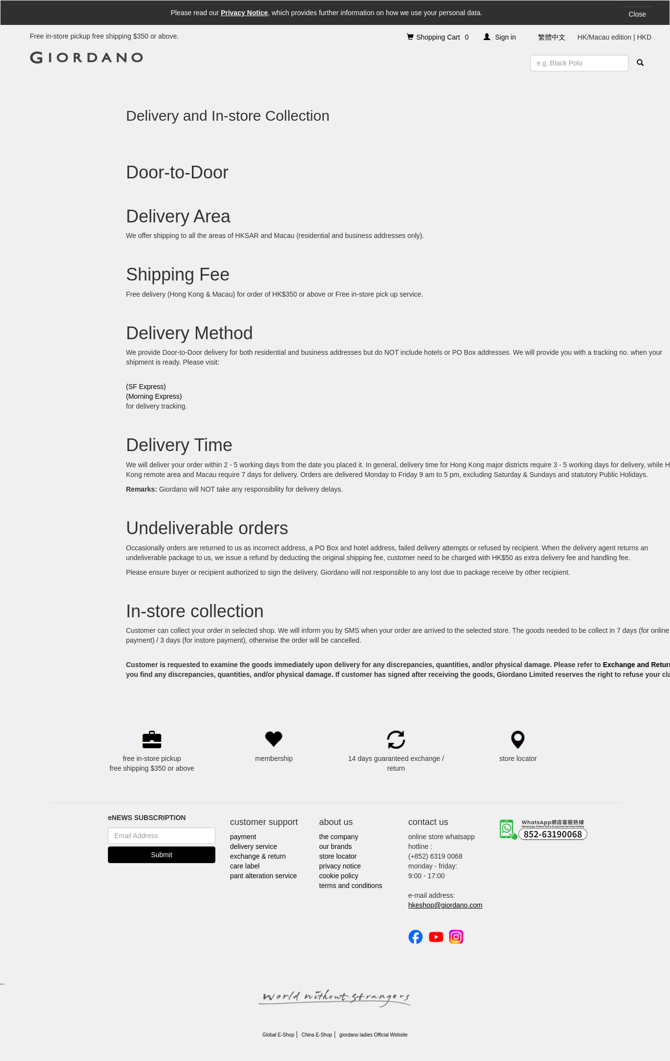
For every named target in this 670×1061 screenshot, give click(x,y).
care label (245, 866)
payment (243, 837)
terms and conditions (350, 885)
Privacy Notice (244, 13)
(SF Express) (146, 386)
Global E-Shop (278, 1035)
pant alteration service (263, 876)
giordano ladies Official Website (373, 1035)
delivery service (253, 846)
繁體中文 (551, 37)
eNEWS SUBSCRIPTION (147, 818)
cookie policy (338, 876)
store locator (338, 856)
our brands (335, 846)
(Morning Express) (154, 396)
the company (338, 837)
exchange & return (258, 856)
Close (637, 14)
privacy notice (340, 866)
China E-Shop (317, 1035)
